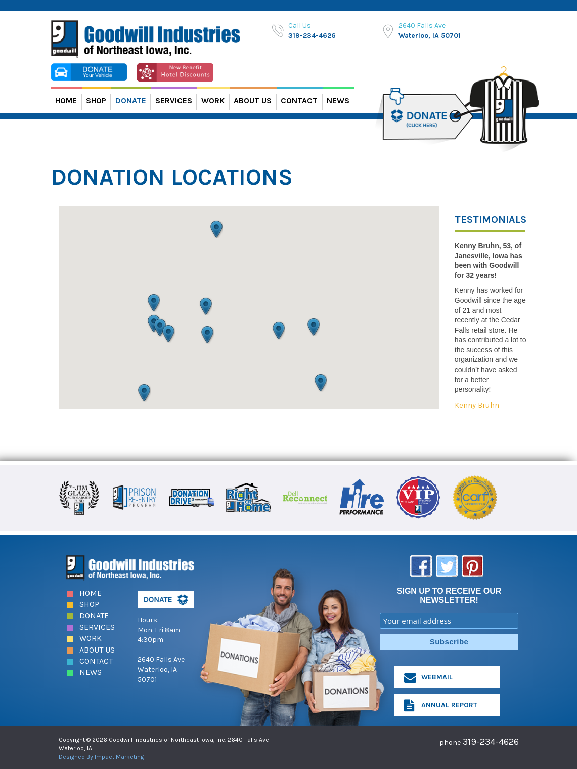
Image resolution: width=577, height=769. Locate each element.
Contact (299, 100)
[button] (159, 327)
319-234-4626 (312, 35)
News (338, 100)
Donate (130, 100)
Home (66, 100)
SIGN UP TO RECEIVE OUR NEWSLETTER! (449, 594)
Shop (96, 100)
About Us (253, 100)
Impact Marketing (119, 755)
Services (173, 100)
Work (213, 100)
